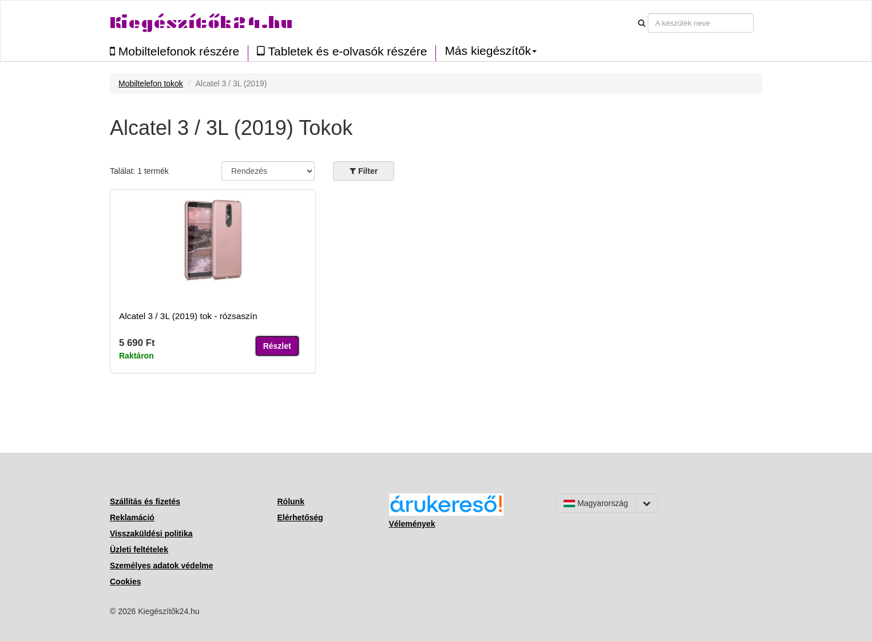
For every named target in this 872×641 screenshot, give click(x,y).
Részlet (277, 346)
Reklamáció (132, 517)
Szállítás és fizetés (145, 501)
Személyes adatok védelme (161, 565)
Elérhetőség (300, 517)
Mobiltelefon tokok (150, 83)
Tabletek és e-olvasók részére (342, 51)
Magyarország (596, 503)
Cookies (125, 581)
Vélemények (412, 523)
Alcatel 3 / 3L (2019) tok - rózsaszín (188, 316)
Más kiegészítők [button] (491, 51)
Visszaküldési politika (151, 533)
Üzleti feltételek (139, 549)
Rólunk (291, 501)
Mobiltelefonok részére (174, 51)
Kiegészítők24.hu (201, 23)
